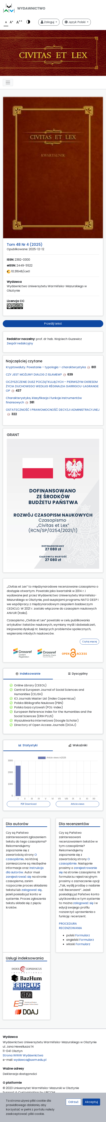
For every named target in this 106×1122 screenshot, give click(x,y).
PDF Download (28, 803)
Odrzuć (73, 1102)
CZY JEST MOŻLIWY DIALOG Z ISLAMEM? (34, 374)
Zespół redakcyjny (20, 343)
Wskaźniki (78, 745)
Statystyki (28, 745)
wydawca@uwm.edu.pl (30, 1060)
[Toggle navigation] (8, 82)
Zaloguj (48, 22)
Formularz (82, 935)
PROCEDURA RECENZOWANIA (70, 925)
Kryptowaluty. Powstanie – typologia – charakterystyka (46, 367)
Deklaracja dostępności (20, 1074)
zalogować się (31, 890)
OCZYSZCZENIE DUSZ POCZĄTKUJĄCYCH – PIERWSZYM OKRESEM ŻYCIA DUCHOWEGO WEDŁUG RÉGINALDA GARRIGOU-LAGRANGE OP (52, 386)
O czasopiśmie (21, 857)
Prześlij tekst (53, 323)
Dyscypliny (78, 674)
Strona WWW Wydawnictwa (23, 1055)
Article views (77, 803)
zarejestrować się (18, 877)
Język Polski (75, 22)
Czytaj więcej (89, 641)
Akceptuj (91, 1102)
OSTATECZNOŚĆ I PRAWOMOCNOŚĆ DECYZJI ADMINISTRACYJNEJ (53, 410)
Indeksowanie (28, 674)
